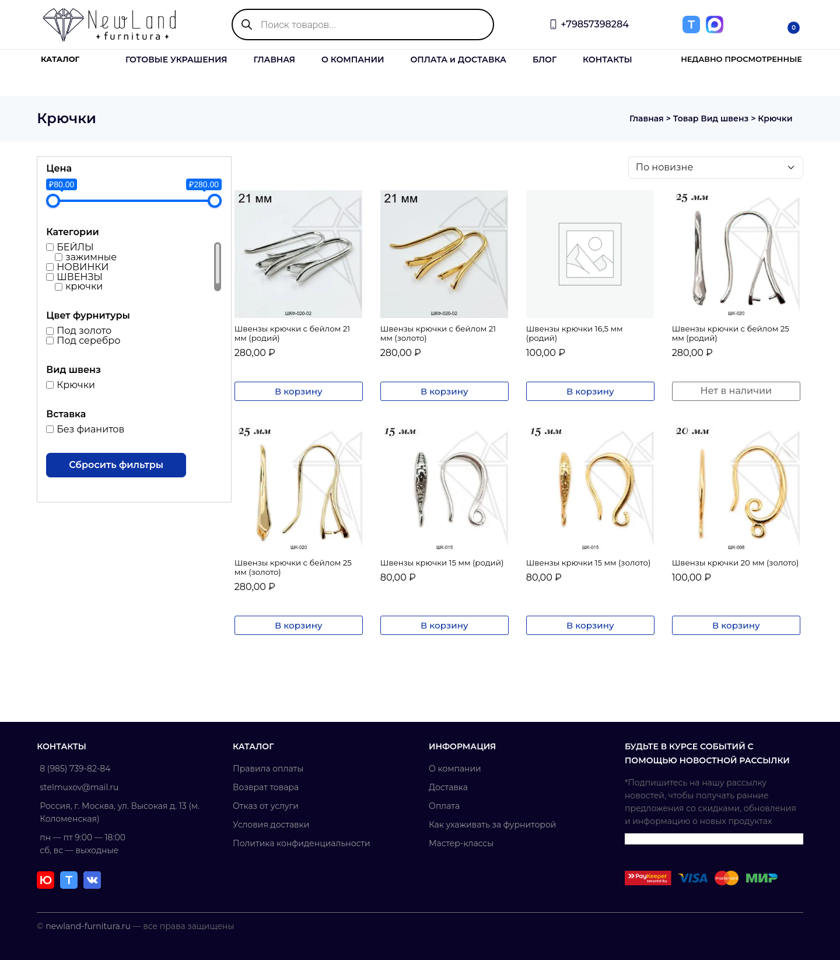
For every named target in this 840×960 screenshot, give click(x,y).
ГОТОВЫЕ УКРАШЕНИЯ (176, 59)
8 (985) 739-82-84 (76, 768)
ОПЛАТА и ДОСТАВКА (458, 59)
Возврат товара (266, 787)
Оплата (444, 806)
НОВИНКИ (84, 267)
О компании (455, 768)
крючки (85, 286)
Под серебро (89, 340)
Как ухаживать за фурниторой (492, 824)
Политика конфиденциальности (302, 843)
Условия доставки (271, 824)
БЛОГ (544, 59)
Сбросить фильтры (117, 464)
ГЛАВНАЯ (274, 59)
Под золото (85, 330)
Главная (644, 118)
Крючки (77, 384)
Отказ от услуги (266, 806)
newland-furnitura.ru (89, 926)
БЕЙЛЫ (76, 247)
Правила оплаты (268, 768)
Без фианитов (91, 429)
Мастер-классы (461, 843)
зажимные (92, 257)
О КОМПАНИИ (352, 59)
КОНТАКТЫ (607, 59)
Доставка (448, 787)
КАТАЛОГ (60, 59)
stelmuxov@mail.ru (80, 787)
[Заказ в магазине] (714, 167)
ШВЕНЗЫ (81, 276)
